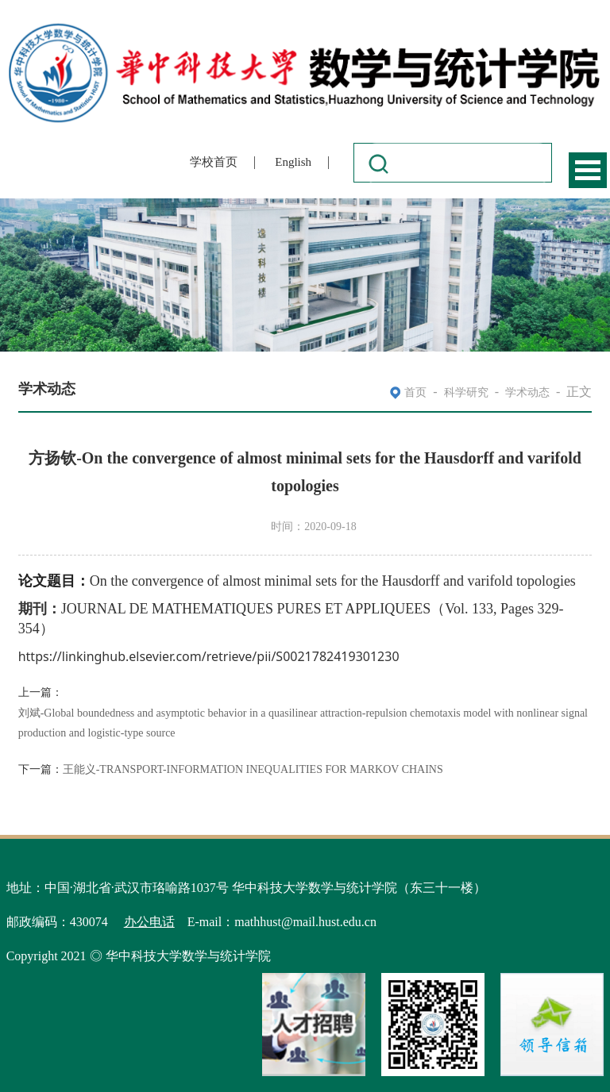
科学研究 (466, 392)
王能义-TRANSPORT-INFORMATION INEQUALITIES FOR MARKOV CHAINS (253, 769)
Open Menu (588, 170)
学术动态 (527, 392)
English (293, 162)
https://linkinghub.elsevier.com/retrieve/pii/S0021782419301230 (209, 656)
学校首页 (213, 162)
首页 (415, 392)
